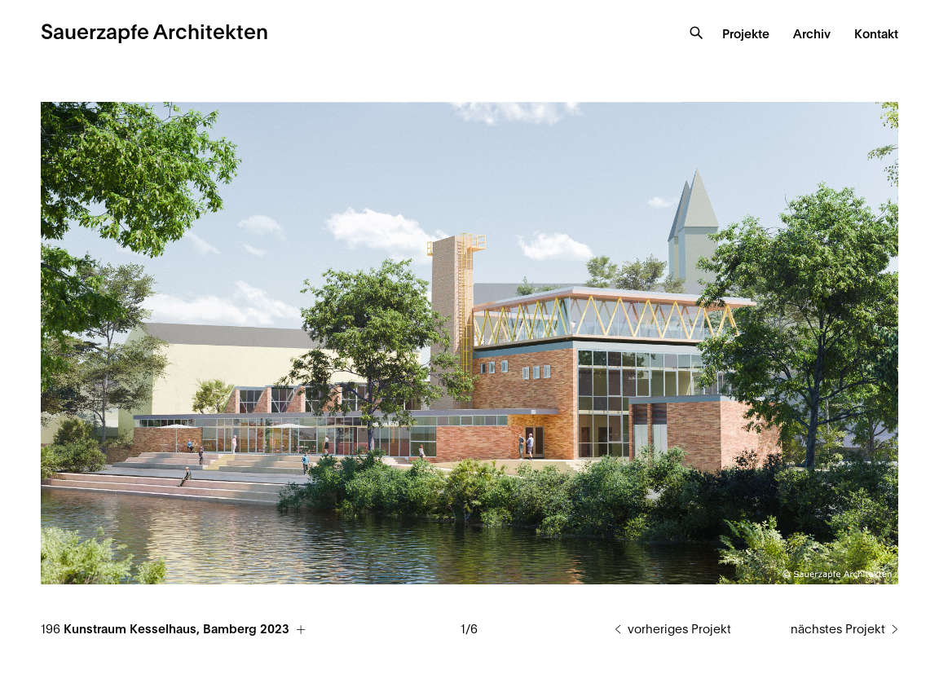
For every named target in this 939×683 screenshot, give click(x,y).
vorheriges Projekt (679, 630)
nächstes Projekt (838, 630)
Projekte (745, 35)
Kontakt (876, 35)
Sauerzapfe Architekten (154, 33)
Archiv (812, 35)
